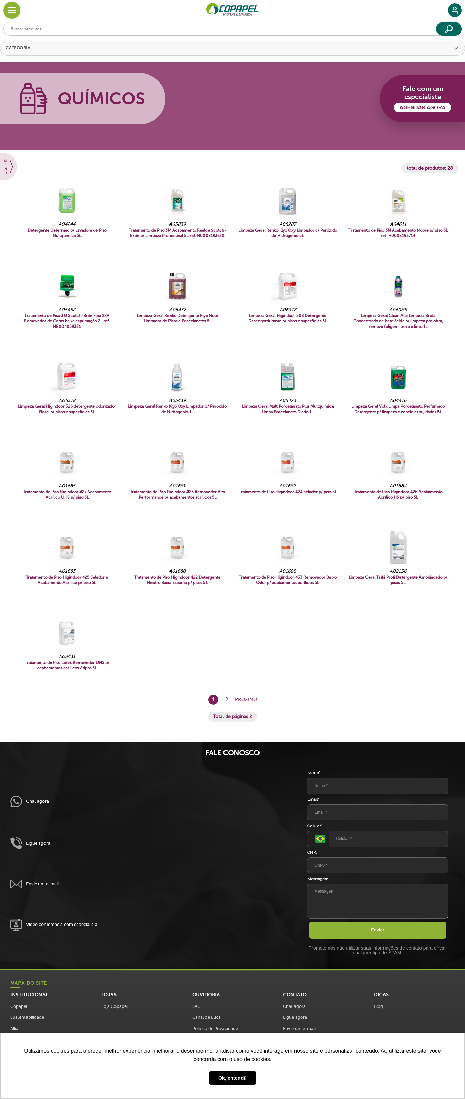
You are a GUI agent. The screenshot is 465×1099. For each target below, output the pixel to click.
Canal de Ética (206, 1017)
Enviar (377, 929)
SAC (196, 1006)
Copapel (18, 1006)
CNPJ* (313, 852)
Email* (313, 799)
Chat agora (29, 801)
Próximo (246, 699)
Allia (14, 1028)
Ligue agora (30, 843)
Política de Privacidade (215, 1028)
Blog (378, 1006)
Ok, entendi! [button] (232, 1078)
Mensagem (317, 879)
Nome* (313, 772)
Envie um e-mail (34, 884)
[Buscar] (449, 29)
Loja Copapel (114, 1006)
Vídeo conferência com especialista (53, 925)
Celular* (314, 825)
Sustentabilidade (27, 1017)
